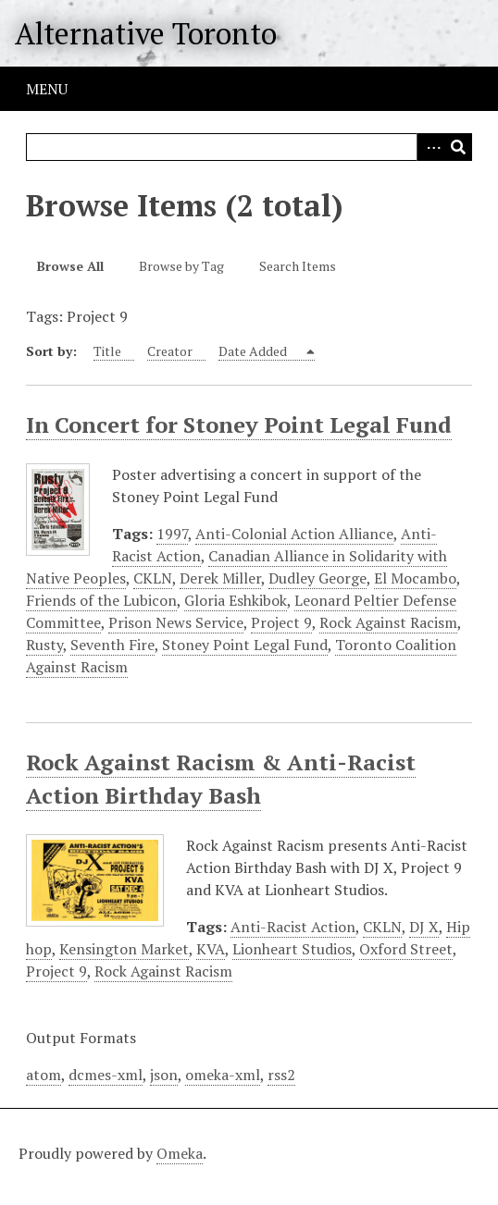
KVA (210, 949)
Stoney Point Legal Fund (245, 644)
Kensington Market (124, 949)
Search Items (297, 266)
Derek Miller (220, 578)
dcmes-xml (105, 1074)
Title (107, 351)
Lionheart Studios (292, 949)
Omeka (179, 1153)
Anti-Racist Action (292, 926)
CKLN (152, 578)
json (164, 1074)
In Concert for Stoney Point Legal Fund (239, 424)
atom (43, 1074)
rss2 (281, 1074)
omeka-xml (222, 1074)
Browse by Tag (181, 266)
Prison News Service (175, 622)
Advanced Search (430, 147)
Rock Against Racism (388, 622)
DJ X (424, 926)
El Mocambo (415, 578)
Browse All (70, 266)
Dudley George (317, 578)
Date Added (254, 351)
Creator (170, 351)
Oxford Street (406, 949)
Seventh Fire (112, 644)
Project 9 (281, 622)
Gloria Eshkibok (235, 600)
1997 (172, 533)
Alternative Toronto (146, 33)
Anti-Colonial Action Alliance (294, 533)
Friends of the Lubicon (101, 600)
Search (458, 147)
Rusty (44, 644)
